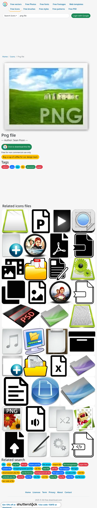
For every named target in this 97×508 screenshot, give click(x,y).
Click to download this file (16, 147)
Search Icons (9, 15)
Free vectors (15, 4)
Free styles (44, 9)
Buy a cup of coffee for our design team (20, 157)
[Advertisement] (48, 37)
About (60, 492)
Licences (36, 492)
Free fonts (44, 4)
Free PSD (73, 9)
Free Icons (15, 9)
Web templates (76, 4)
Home (5, 56)
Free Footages (59, 4)
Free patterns (59, 9)
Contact (68, 492)
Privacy (52, 492)
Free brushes (29, 9)
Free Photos (30, 4)
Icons (12, 56)
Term (44, 492)
